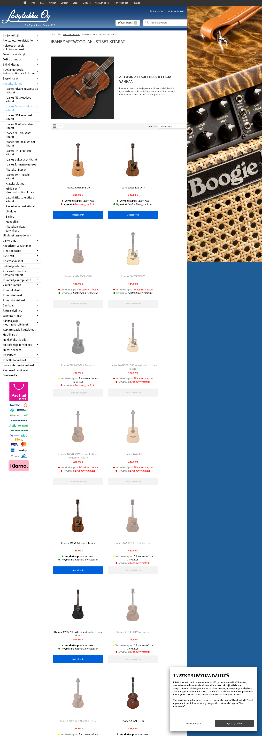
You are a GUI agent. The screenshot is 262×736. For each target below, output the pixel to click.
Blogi (75, 2)
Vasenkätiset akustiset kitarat (20, 199)
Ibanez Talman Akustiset (21, 164)
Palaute (136, 2)
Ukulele (11, 211)
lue (88, 646)
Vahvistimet (10, 240)
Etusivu (8, 631)
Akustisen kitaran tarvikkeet (16, 228)
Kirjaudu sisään (178, 11)
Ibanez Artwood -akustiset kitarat (22, 108)
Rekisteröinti (158, 11)
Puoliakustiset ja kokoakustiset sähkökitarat (20, 71)
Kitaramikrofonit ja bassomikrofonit (14, 273)
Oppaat (86, 2)
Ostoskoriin (73, 205)
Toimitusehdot (120, 2)
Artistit (52, 2)
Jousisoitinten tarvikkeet (18, 365)
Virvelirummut (12, 285)
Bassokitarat (10, 78)
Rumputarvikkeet (14, 300)
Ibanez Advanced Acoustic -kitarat (22, 90)
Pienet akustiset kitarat (20, 206)
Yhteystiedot (102, 2)
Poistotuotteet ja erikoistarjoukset (13, 47)
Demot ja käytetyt (14, 54)
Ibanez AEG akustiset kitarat (19, 135)
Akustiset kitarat (13, 83)
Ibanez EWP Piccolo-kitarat (18, 176)
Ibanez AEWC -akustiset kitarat (20, 126)
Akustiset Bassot (16, 169)
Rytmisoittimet (12, 310)
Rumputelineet (12, 295)
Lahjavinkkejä (11, 35)
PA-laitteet (10, 355)
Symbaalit (9, 305)
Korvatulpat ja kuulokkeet (19, 329)
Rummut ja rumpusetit (17, 280)
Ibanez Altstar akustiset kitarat (20, 143)
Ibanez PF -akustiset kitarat (18, 152)
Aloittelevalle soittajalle (18, 40)
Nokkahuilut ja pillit (15, 340)
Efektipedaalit (12, 251)
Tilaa (55, 650)
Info (33, 2)
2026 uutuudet (12, 59)
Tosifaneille (10, 375)
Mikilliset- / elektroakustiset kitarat (20, 190)
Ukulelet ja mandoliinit (17, 235)
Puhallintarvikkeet (14, 360)
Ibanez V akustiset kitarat (21, 159)
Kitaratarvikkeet (13, 261)
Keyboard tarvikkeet (15, 370)
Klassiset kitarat (16, 183)
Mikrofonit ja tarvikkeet (17, 345)
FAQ (42, 2)
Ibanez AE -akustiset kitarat (18, 99)
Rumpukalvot (11, 290)
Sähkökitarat (11, 64)
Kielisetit (8, 256)
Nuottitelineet (12, 350)
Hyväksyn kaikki (235, 724)
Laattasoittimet (12, 316)
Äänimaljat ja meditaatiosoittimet (15, 322)
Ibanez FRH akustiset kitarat (19, 117)
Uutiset (64, 2)
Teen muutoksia (193, 724)
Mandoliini (12, 222)
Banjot (10, 216)
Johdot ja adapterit (15, 266)
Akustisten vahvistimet (17, 246)
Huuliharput (10, 334)
